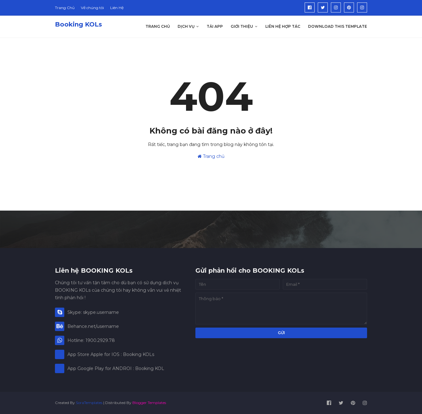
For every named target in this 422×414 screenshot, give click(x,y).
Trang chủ (211, 156)
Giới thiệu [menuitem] (242, 26)
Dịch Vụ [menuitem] (186, 26)
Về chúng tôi (92, 7)
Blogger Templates (149, 402)
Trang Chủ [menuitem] (157, 26)
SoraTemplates (89, 402)
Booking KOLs (78, 24)
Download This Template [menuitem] (337, 26)
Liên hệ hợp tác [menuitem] (282, 26)
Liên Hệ (117, 7)
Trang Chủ (65, 7)
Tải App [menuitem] (215, 26)
